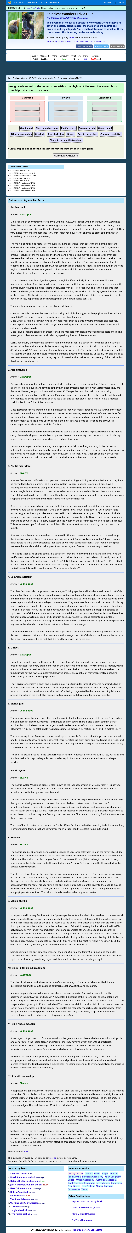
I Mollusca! (17, 1206)
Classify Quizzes (75, 1173)
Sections (31, 2)
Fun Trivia (16, 3)
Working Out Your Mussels (24, 1202)
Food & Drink (74, 1176)
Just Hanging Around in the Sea (26, 1184)
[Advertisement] (66, 68)
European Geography (92, 1176)
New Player (108, 2)
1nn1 (71, 37)
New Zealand (88, 1185)
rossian (53, 1157)
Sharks (99, 1185)
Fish (70, 1185)
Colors (71, 1179)
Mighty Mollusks (20, 1210)
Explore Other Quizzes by (87, 1201)
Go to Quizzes (86, 1207)
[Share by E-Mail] (118, 46)
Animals (114, 1173)
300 (85, 59)
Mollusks (108, 1185)
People (105, 1173)
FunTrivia (82, 1219)
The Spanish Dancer (20, 1199)
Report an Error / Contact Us (87, 1229)
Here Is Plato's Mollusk (22, 1188)
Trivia (42, 2)
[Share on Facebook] (86, 46)
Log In (121, 2)
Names (76, 1185)
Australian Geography (106, 1179)
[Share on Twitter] (103, 46)
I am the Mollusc (18, 1173)
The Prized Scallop (20, 1213)
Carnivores (116, 1182)
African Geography (85, 1179)
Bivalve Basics (17, 1195)
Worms (84, 1189)
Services (53, 2)
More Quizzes (83, 1213)
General (89, 1173)
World (97, 1173)
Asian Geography (113, 1176)
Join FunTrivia (33, 8)
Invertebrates (103, 1182)
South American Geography (81, 1182)
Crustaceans (74, 1189)
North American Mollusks (23, 1177)
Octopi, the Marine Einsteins (25, 1180)
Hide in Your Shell (19, 1191)
